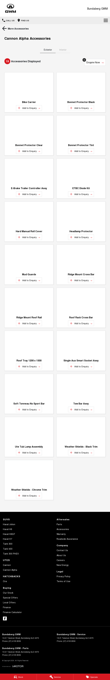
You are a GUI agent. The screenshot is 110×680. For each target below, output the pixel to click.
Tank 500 (7, 548)
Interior (62, 49)
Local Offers (9, 602)
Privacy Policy (63, 576)
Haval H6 (7, 529)
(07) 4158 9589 (14, 641)
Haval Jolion (9, 524)
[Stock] (18, 677)
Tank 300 (7, 543)
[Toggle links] (12, 666)
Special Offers (10, 597)
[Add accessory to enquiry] (29, 108)
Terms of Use (63, 581)
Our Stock (8, 592)
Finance (7, 607)
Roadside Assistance (67, 538)
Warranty (61, 533)
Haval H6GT (9, 533)
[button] (29, 85)
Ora (5, 581)
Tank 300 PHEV (11, 553)
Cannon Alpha (10, 569)
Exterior (48, 49)
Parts (59, 524)
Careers (61, 560)
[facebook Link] (5, 618)
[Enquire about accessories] (95, 62)
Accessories (63, 529)
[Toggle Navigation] (106, 20)
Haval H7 (7, 538)
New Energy (63, 564)
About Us (61, 555)
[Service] (55, 677)
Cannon (7, 564)
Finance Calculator (12, 612)
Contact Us (62, 550)
